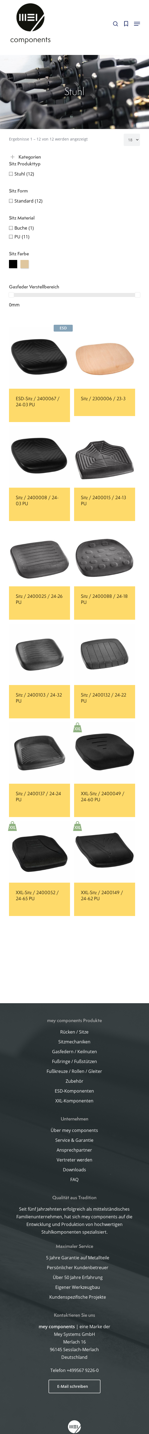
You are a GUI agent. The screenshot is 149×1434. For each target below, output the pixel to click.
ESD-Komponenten (74, 1091)
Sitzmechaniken (74, 1042)
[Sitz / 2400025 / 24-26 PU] (39, 555)
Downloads (74, 1170)
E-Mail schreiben (72, 1386)
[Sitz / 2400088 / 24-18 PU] (104, 555)
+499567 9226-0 (83, 1370)
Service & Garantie (74, 1140)
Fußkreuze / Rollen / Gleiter (74, 1071)
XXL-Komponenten (74, 1101)
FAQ (74, 1180)
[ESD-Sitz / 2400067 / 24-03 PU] (39, 358)
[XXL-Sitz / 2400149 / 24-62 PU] (104, 851)
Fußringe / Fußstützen (74, 1061)
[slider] (11, 295)
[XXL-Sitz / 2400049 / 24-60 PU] (104, 753)
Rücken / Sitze (74, 1032)
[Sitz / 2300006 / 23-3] (104, 358)
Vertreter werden (74, 1160)
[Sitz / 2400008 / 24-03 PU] (39, 456)
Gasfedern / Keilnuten (74, 1052)
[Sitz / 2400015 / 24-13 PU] (104, 456)
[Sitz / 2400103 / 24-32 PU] (39, 654)
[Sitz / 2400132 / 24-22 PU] (104, 654)
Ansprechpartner (74, 1150)
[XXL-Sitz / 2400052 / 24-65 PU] (39, 851)
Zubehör (74, 1081)
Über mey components (74, 1130)
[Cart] (126, 23)
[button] (137, 24)
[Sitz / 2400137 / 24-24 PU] (39, 753)
